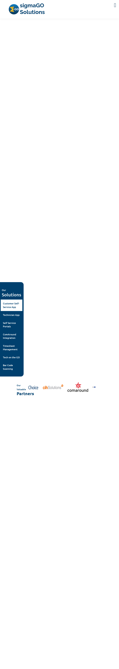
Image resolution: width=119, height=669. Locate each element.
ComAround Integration (9, 336)
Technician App (11, 315)
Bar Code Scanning (8, 367)
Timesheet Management (10, 347)
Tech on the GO (11, 357)
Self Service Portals (9, 324)
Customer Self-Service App (11, 305)
